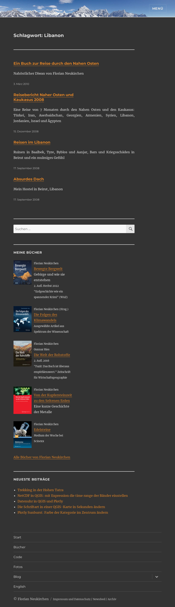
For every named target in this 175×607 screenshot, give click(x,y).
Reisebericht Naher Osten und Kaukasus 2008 (43, 97)
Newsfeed (99, 599)
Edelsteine (42, 430)
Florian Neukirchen (33, 599)
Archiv (112, 599)
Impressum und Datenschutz (71, 599)
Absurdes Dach (28, 179)
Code (17, 557)
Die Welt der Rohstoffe (52, 355)
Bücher (19, 547)
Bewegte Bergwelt (48, 269)
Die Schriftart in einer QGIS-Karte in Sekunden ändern (61, 507)
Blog (17, 577)
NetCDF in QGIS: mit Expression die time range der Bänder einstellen (73, 496)
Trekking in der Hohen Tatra (40, 490)
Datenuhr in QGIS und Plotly (40, 501)
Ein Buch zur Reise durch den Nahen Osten (56, 63)
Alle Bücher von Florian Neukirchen (41, 457)
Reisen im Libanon (31, 142)
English (19, 586)
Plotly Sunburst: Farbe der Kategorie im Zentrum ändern (63, 512)
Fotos (18, 567)
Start (17, 537)
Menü (157, 8)
